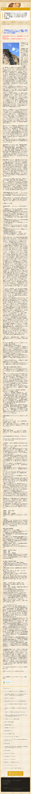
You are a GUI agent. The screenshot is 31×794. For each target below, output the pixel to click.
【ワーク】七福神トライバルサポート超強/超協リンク (15, 691)
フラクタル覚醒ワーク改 (9, 733)
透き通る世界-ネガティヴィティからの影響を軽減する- (15, 701)
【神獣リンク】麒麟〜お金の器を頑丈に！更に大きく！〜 (16, 712)
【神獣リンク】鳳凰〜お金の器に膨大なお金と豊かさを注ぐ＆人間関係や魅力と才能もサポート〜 (16, 716)
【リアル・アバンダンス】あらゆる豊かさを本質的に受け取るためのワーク (16, 740)
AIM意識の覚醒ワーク (9, 724)
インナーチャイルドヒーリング (11, 765)
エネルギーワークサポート (10, 753)
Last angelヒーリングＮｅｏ (10, 756)
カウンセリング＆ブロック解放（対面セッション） (15, 768)
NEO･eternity (7, 743)
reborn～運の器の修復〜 (9, 721)
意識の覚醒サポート (9, 730)
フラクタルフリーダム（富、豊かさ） (12, 736)
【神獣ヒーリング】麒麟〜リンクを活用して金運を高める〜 (16, 709)
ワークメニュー (6, 688)
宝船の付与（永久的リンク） (10, 698)
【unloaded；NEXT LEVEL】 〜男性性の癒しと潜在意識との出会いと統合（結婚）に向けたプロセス (16, 747)
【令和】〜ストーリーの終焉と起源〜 (12, 719)
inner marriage (7, 750)
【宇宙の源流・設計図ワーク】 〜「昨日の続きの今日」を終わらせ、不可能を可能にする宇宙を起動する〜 (16, 695)
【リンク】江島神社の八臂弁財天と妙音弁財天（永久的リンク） (16, 705)
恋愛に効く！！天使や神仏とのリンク (12, 762)
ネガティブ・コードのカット (10, 759)
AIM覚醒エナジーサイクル (10, 727)
